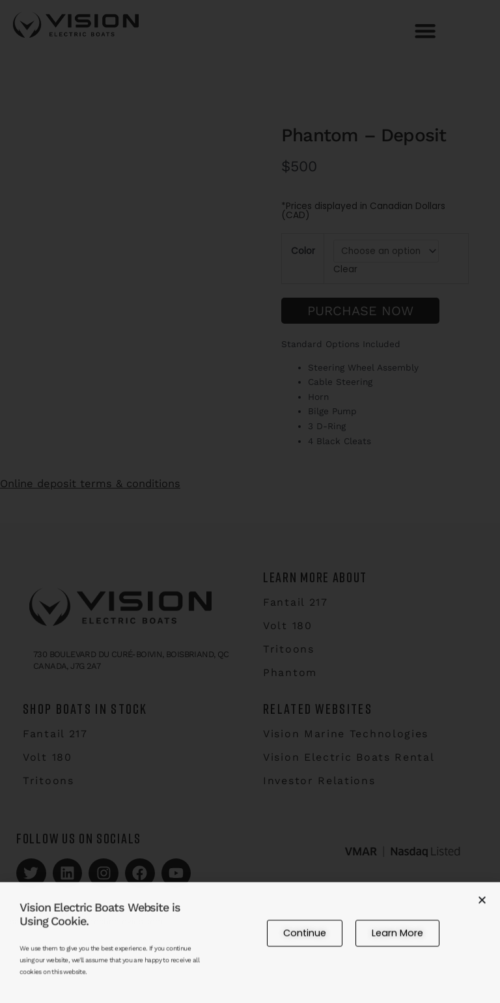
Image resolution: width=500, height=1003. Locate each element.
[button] (482, 909)
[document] (250, 501)
